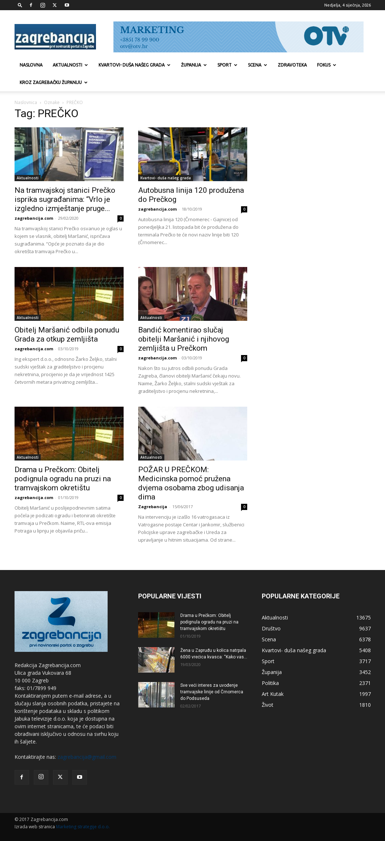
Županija (194, 65)
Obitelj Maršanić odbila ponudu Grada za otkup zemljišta (67, 334)
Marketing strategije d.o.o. (83, 827)
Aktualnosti (70, 65)
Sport (227, 65)
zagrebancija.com (34, 218)
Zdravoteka (292, 65)
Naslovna (31, 65)
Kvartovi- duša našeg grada (135, 65)
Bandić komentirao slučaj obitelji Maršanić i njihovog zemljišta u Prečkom (183, 339)
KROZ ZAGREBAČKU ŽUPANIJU (54, 82)
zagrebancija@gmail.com (86, 756)
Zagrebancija (152, 506)
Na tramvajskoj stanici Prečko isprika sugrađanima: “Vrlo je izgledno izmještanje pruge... (65, 199)
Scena (257, 65)
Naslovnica (26, 102)
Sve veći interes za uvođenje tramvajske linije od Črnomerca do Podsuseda (211, 692)
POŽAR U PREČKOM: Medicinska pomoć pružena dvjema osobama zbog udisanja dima (191, 483)
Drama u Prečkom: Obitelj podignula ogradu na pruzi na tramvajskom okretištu (63, 478)
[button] (20, 5)
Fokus (326, 65)
